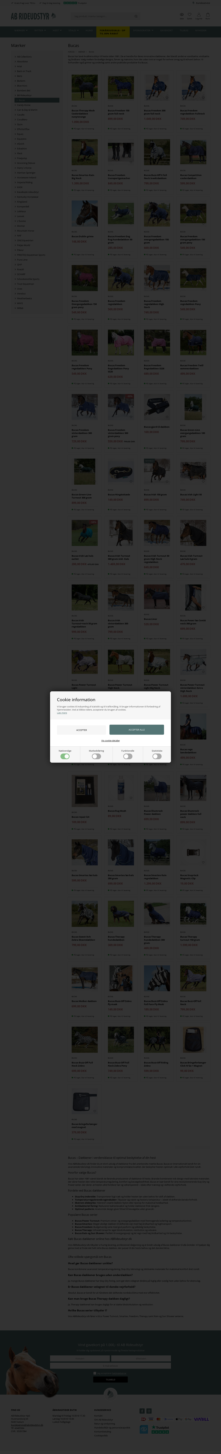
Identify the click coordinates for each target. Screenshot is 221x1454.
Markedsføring (96, 754)
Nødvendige (65, 754)
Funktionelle (127, 754)
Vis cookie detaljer (110, 740)
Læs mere (62, 712)
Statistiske (157, 754)
